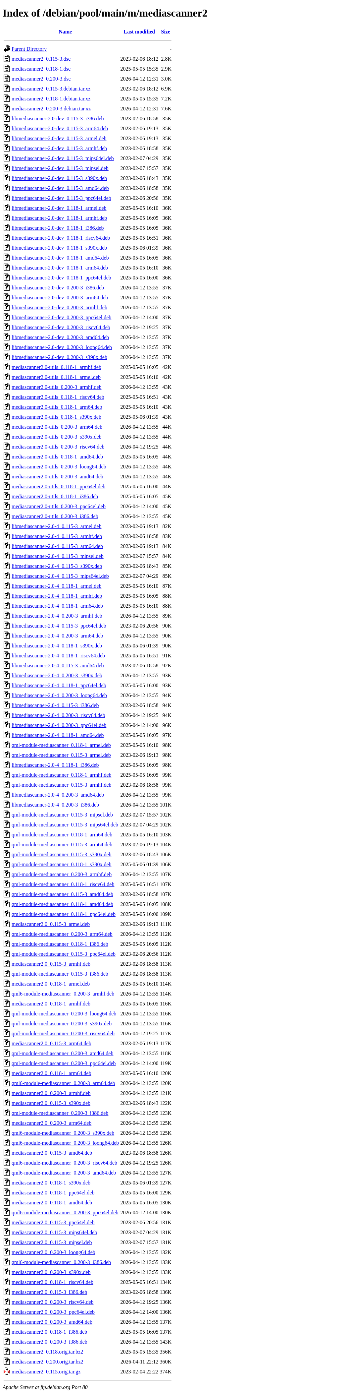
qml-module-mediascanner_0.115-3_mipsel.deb (62, 815)
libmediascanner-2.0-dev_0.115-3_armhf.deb (59, 148)
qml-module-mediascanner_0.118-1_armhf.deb (62, 775)
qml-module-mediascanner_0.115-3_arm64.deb (62, 844)
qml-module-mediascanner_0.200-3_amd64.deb (62, 1053)
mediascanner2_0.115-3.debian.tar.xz (51, 88)
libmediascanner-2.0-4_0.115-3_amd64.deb (58, 665)
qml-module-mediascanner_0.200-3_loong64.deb (64, 1013)
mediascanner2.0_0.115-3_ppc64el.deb (53, 1222)
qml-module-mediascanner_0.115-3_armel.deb (61, 755)
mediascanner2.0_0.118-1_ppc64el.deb (53, 1192)
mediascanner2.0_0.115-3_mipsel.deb (52, 1242)
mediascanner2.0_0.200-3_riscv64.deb (52, 1302)
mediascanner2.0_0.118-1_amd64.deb (52, 1202)
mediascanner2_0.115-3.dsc (41, 59)
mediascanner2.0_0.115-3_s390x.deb (51, 1103)
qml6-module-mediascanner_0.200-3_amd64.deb (64, 1173)
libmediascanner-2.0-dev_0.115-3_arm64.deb (60, 128)
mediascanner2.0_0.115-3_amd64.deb (52, 1153)
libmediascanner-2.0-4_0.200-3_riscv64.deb (58, 715)
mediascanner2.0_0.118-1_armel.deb (51, 984)
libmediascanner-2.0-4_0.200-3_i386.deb (55, 805)
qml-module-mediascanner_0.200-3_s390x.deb (62, 1023)
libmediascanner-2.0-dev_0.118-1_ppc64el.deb (61, 277)
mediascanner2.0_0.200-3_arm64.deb (51, 1123)
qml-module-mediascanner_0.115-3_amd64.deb (62, 894)
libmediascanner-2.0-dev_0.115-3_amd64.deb (60, 188)
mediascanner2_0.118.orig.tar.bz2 (47, 1352)
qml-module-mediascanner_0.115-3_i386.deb (60, 974)
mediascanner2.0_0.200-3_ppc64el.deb (53, 1312)
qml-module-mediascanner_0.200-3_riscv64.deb (63, 1033)
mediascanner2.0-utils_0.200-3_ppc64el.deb (59, 506)
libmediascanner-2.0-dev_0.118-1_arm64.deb (60, 268)
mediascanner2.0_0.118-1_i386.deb (49, 1332)
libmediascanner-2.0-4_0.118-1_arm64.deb (57, 606)
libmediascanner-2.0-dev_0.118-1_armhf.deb (59, 218)
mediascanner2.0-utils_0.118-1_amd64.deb (57, 456)
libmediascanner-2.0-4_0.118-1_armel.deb (56, 586)
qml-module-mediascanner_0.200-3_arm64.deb (62, 934)
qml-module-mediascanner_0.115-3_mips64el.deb (65, 824)
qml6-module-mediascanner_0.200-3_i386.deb (61, 1262)
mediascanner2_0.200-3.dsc (41, 79)
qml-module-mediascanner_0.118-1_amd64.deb (62, 904)
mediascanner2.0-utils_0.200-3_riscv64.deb (58, 447)
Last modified (139, 31)
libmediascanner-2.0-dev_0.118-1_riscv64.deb (61, 238)
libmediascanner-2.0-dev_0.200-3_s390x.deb (59, 357)
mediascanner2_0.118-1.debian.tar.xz (51, 98)
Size (165, 31)
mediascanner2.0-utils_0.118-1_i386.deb (55, 496)
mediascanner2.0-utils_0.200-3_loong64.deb (59, 466)
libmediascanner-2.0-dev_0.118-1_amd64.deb (60, 258)
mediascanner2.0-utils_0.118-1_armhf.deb (56, 367)
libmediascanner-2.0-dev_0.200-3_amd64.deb (60, 337)
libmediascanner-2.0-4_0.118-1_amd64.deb (58, 735)
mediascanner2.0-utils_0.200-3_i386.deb (55, 516)
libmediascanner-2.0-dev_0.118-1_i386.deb (58, 228)
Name (65, 31)
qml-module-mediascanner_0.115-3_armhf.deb (62, 785)
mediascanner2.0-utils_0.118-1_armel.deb (56, 377)
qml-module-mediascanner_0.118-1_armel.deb (61, 745)
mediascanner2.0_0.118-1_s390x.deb (51, 1182)
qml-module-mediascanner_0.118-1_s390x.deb (62, 864)
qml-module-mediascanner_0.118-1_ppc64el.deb (64, 914)
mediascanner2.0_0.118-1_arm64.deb (51, 1073)
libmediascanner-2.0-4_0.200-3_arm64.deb (57, 635)
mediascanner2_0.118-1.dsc (41, 69)
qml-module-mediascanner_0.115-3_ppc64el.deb (64, 954)
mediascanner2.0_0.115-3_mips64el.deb (54, 1232)
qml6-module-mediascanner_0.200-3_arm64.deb (63, 1083)
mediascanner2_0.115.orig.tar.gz (46, 1371)
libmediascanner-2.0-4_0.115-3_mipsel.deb (58, 556)
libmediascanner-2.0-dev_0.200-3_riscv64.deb (61, 327)
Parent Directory (29, 49)
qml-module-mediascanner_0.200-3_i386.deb (60, 1113)
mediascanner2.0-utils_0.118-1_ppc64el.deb (58, 486)
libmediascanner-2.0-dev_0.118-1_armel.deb (59, 208)
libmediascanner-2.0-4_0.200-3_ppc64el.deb (59, 725)
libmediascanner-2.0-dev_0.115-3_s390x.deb (59, 178)
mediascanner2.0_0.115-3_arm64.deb (51, 1043)
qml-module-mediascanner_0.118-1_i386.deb (60, 944)
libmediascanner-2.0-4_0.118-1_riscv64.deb (58, 655)
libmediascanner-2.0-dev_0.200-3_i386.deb (58, 287)
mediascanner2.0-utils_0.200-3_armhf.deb (56, 387)
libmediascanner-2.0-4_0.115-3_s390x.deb (57, 566)
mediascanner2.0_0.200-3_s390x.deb (51, 1272)
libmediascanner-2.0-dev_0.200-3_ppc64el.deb (61, 317)
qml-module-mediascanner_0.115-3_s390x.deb (62, 854)
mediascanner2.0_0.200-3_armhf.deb (51, 1093)
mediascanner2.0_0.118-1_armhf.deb (51, 1003)
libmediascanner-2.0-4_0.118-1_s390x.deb (57, 645)
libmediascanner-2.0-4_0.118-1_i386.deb (55, 765)
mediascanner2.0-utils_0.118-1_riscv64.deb (58, 397)
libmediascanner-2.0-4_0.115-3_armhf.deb (57, 536)
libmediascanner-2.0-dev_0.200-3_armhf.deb (59, 307)
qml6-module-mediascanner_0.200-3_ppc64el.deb (65, 1212)
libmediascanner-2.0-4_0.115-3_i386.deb (55, 705)
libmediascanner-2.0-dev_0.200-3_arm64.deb (60, 297)
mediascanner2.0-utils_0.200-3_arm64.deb (57, 427)
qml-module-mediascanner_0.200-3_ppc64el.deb (64, 1063)
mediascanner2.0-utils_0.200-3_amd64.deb (57, 476)
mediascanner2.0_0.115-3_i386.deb (49, 1292)
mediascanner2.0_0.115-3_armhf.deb (51, 964)
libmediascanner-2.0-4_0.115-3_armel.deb (56, 526)
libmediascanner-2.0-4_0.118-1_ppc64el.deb (59, 685)
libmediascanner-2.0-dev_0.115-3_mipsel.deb (60, 168)
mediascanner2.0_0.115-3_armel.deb (51, 924)
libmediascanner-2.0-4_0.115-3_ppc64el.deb (59, 626)
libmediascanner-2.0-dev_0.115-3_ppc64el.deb (61, 198)
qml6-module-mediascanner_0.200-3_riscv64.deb (64, 1163)
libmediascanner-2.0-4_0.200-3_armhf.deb (57, 616)
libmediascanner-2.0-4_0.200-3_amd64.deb (58, 795)
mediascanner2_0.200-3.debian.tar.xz (51, 108)
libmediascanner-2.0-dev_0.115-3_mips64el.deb (63, 158)
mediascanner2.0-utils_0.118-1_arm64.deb (57, 407)
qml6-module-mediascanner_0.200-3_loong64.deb (65, 1143)
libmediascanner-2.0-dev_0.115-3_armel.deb (59, 138)
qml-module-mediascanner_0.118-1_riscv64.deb (63, 884)
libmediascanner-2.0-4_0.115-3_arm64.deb (57, 546)
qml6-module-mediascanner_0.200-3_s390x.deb (63, 1133)
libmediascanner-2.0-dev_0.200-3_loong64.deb (62, 347)
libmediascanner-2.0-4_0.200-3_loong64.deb (59, 695)
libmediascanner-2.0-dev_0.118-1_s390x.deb (59, 248)
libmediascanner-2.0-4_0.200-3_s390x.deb (57, 675)
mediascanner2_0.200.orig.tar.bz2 (47, 1361)
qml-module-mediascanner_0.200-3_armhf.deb (62, 874)
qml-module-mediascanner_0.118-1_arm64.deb (62, 834)
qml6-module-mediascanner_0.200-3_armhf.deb (63, 994)
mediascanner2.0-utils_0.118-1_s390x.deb (56, 417)
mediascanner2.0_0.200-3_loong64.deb (53, 1252)
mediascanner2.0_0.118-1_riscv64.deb (52, 1282)
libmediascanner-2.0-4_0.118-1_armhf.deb (57, 596)
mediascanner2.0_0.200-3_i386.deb (49, 1342)
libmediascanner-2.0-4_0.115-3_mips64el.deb (60, 576)
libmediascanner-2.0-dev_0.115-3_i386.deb (58, 118)
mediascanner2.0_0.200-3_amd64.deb (52, 1322)
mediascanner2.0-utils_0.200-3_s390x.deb (57, 437)
